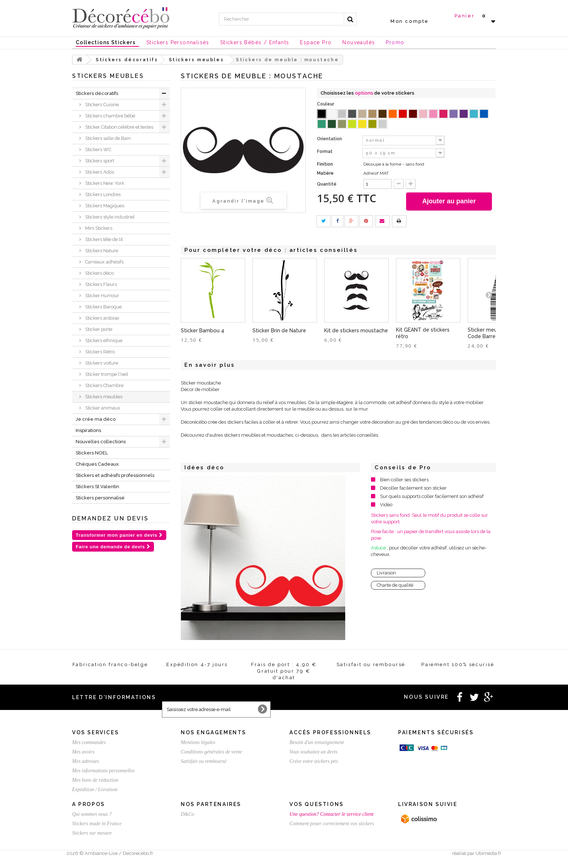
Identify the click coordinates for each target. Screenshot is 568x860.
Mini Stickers (98, 228)
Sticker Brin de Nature (279, 330)
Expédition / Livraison (94, 789)
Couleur (326, 104)
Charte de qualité (395, 585)
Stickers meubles (103, 396)
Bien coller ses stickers (404, 479)
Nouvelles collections (101, 441)
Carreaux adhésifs (104, 262)
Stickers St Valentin (97, 486)
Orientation (330, 138)
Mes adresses (85, 761)
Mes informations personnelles (103, 770)
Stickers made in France (96, 823)
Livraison (386, 573)
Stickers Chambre (104, 385)
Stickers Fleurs (100, 284)
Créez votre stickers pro (313, 761)
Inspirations (88, 430)
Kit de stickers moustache (356, 330)
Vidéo (386, 504)
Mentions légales (198, 742)
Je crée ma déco (96, 419)
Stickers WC (97, 149)
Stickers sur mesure (92, 833)
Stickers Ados (99, 172)
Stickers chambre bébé (109, 116)
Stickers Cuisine (101, 104)
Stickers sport (99, 160)
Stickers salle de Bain (107, 138)
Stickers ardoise (101, 318)
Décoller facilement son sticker (413, 488)
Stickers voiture (101, 363)
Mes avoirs (83, 752)
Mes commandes (89, 742)
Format (325, 151)
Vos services (95, 732)
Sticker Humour (101, 295)
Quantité (327, 184)
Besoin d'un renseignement (316, 742)
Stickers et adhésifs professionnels (115, 475)
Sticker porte (98, 329)
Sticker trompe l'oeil (106, 374)
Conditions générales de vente (211, 752)
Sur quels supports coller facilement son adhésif (432, 496)
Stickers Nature (101, 250)
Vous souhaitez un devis (313, 752)
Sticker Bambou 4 (202, 330)
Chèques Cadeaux (97, 464)
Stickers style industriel (109, 217)
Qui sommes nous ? (92, 814)
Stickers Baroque (103, 306)
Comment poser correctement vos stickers (331, 823)
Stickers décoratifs (97, 93)
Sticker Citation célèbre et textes (118, 127)
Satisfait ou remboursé (203, 761)
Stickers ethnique (103, 340)
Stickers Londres (102, 194)
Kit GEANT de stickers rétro (423, 333)
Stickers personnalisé (100, 497)
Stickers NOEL (92, 453)
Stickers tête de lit (103, 239)
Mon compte (409, 21)
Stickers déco (99, 273)
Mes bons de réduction (95, 780)
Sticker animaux (102, 408)
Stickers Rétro (99, 351)
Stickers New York (104, 183)
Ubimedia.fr (488, 853)
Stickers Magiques (104, 205)
